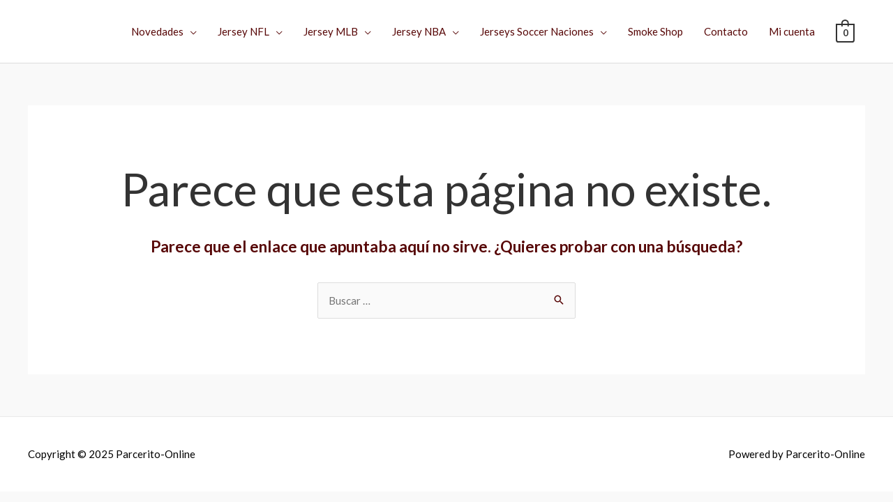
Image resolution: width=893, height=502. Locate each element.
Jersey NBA (419, 31)
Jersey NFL (243, 31)
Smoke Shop (655, 31)
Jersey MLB (330, 31)
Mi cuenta (792, 31)
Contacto (726, 31)
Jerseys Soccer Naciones (537, 31)
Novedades (157, 31)
